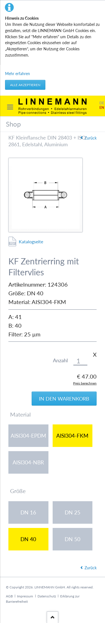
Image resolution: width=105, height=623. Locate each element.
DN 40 (28, 539)
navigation (10, 107)
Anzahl (60, 360)
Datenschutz (47, 596)
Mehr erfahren (17, 73)
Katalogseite (31, 241)
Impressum (25, 596)
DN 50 (72, 539)
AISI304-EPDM (28, 435)
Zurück (91, 138)
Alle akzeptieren (25, 85)
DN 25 (72, 512)
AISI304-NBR (28, 462)
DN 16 (28, 512)
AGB (9, 596)
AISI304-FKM (72, 435)
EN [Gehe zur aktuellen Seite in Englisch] (101, 107)
